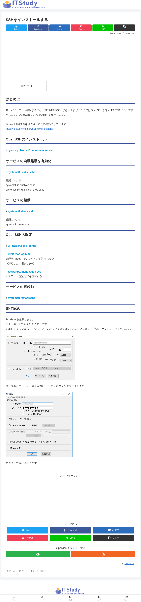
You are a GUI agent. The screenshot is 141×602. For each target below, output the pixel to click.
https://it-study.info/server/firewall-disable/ (29, 128)
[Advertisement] (70, 57)
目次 (23, 85)
